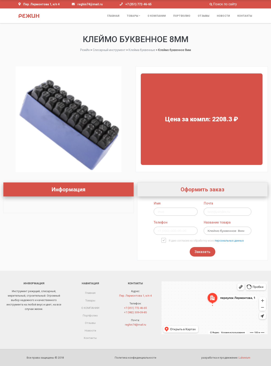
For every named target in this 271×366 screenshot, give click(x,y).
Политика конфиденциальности (135, 357)
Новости (223, 15)
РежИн (29, 16)
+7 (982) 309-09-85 (135, 312)
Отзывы (203, 15)
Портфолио (181, 15)
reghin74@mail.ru (90, 4)
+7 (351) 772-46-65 (138, 4)
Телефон (225, 222)
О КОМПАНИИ (157, 15)
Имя (221, 203)
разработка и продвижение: (225, 357)
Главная (113, 15)
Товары (132, 15)
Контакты (244, 15)
